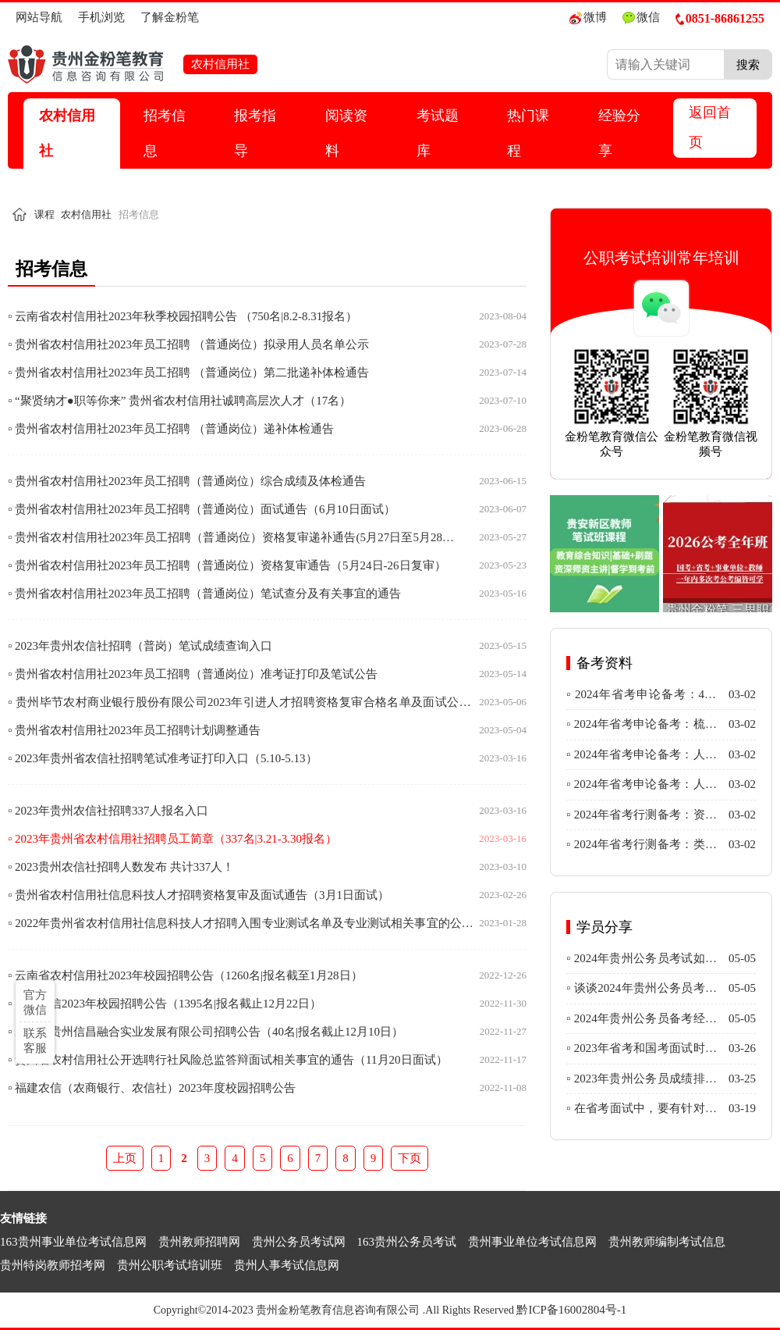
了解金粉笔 (169, 17)
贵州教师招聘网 (199, 1242)
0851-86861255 (719, 18)
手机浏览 (101, 17)
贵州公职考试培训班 (169, 1265)
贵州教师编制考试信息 (666, 1242)
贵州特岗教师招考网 (52, 1265)
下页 (409, 1158)
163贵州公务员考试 (407, 1242)
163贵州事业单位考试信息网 (73, 1242)
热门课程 (528, 133)
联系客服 (35, 1040)
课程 (44, 214)
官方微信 (35, 1002)
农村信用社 (67, 133)
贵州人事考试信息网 (286, 1265)
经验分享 (619, 133)
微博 (588, 17)
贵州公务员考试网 (299, 1242)
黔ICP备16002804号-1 (571, 1309)
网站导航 (39, 17)
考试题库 (438, 133)
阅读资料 (346, 133)
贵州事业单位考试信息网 (532, 1242)
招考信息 (165, 133)
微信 (641, 17)
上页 (124, 1158)
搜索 (748, 64)
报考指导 (255, 133)
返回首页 (710, 127)
